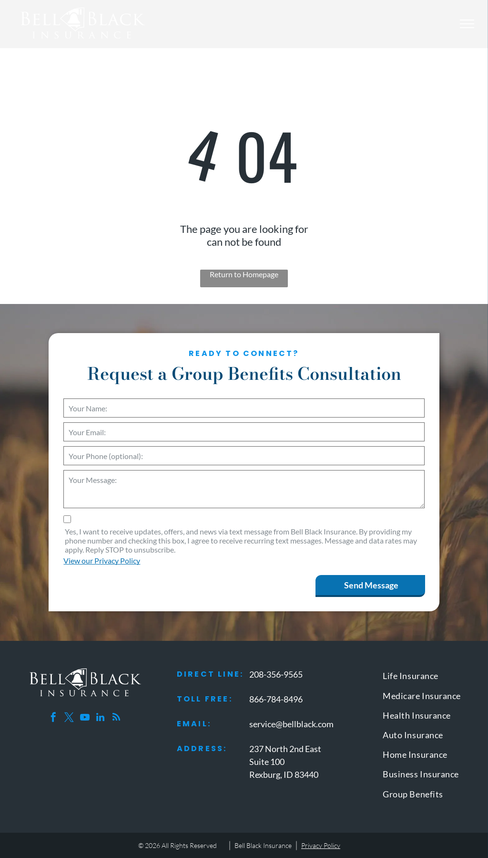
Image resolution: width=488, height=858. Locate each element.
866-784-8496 (276, 699)
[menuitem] (426, 678)
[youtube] (85, 718)
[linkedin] (100, 718)
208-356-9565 (276, 674)
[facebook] (53, 718)
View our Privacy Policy (101, 560)
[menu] (467, 23)
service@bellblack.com (291, 724)
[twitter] (69, 718)
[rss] (116, 718)
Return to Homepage (244, 274)
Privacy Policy (320, 845)
